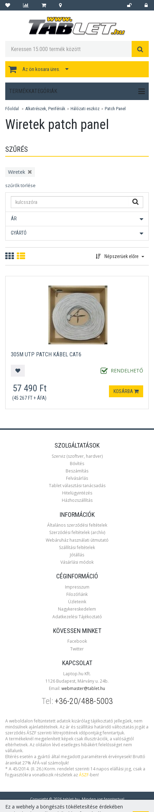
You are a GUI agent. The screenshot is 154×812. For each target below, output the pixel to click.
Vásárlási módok (77, 562)
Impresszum (77, 587)
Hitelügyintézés (77, 493)
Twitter (77, 649)
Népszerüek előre (120, 256)
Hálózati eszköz (85, 108)
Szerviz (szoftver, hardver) (77, 456)
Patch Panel (115, 108)
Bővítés (77, 463)
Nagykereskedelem (77, 609)
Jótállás (77, 555)
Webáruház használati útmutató (77, 540)
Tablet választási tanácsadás (77, 486)
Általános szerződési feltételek (77, 525)
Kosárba (126, 391)
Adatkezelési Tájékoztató (77, 617)
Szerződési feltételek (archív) (77, 532)
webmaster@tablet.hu (83, 688)
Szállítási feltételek (77, 547)
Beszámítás (77, 471)
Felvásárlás (77, 478)
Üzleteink (77, 602)
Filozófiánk (77, 594)
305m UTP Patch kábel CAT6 (46, 354)
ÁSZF (84, 775)
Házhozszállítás (77, 500)
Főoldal (12, 108)
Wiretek (16, 172)
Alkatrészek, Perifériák (45, 108)
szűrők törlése (20, 185)
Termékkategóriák (77, 91)
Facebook (77, 641)
